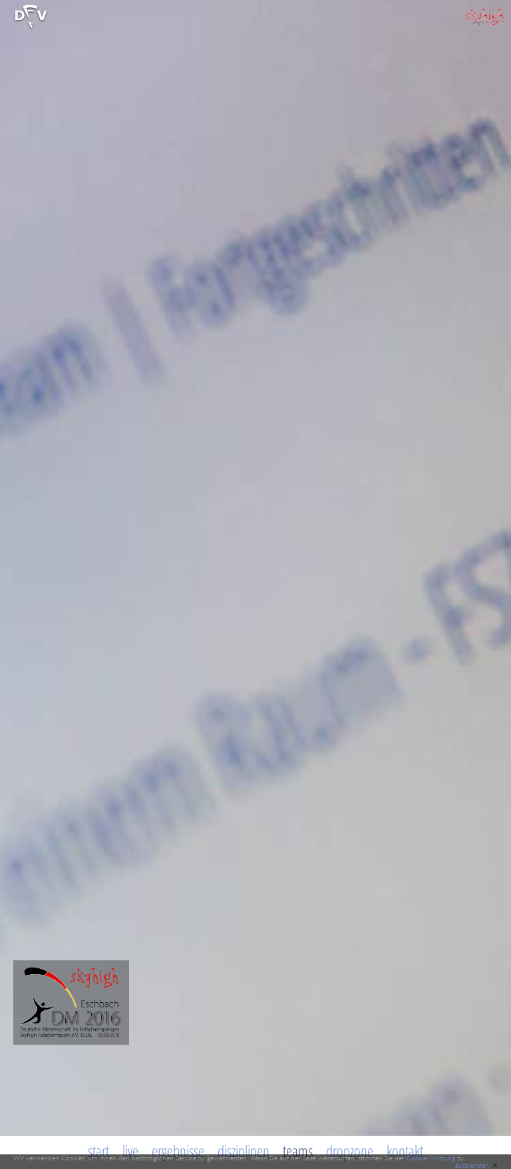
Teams (298, 1151)
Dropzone (349, 1151)
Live (130, 1151)
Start (98, 1151)
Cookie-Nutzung (431, 1158)
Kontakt (405, 1151)
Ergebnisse (178, 1151)
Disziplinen (243, 1151)
